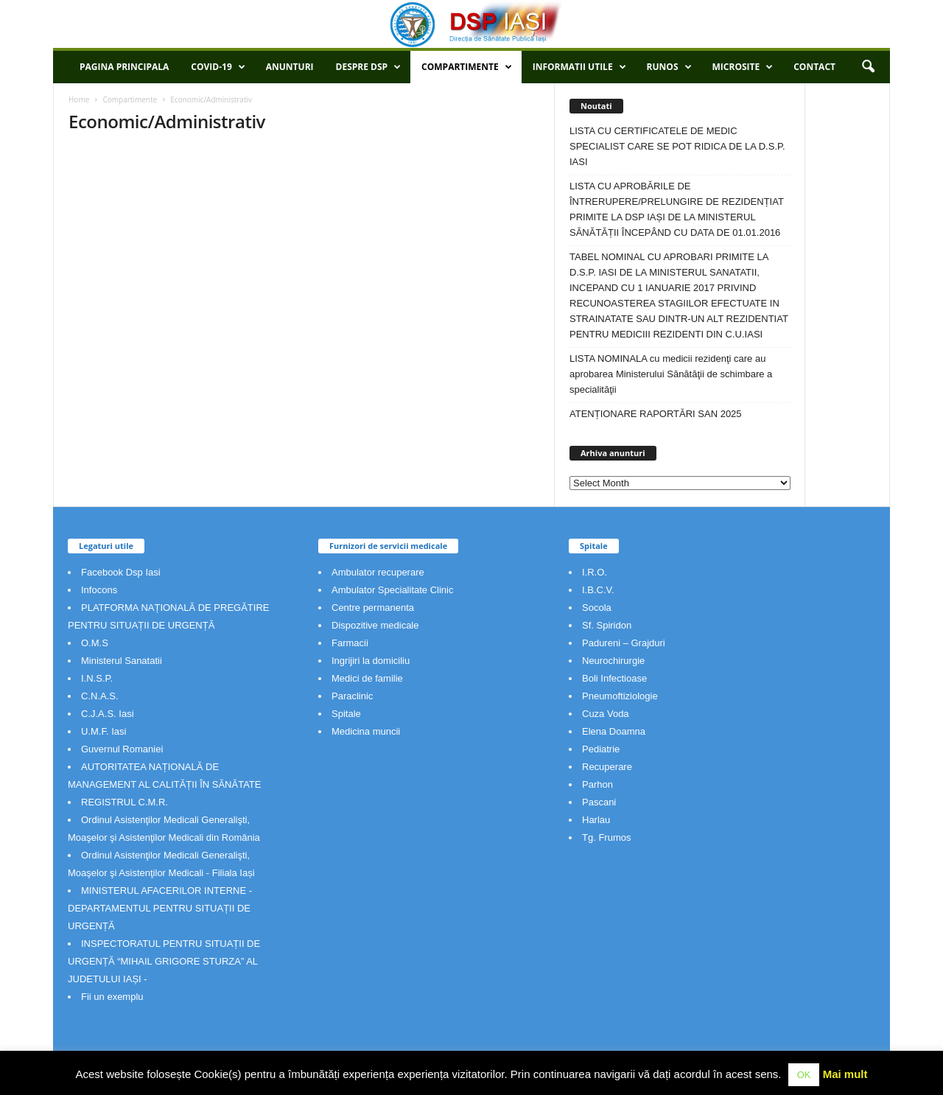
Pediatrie (601, 749)
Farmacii (350, 642)
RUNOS (669, 67)
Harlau (596, 819)
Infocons (99, 589)
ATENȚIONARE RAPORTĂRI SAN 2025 (655, 413)
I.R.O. (594, 572)
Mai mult (845, 1074)
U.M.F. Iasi (103, 731)
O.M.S (94, 642)
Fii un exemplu (112, 996)
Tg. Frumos (606, 837)
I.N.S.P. (97, 678)
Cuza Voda (605, 713)
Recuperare (607, 766)
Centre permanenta (373, 607)
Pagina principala (124, 66)
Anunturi (290, 66)
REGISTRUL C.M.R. (124, 802)
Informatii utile (579, 67)
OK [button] (804, 1074)
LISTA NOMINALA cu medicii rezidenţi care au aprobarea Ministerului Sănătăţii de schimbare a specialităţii (670, 374)
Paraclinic (352, 696)
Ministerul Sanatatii (121, 660)
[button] (868, 67)
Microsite (743, 67)
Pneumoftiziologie (620, 696)
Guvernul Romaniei (122, 749)
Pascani (599, 802)
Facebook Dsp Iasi (121, 572)
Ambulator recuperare (378, 572)
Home (79, 99)
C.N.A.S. (100, 696)
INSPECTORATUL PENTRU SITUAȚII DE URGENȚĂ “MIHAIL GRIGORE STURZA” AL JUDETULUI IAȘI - (164, 961)
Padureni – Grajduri (623, 642)
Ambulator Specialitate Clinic (392, 589)
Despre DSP (369, 67)
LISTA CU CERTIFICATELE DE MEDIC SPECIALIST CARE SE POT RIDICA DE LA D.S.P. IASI (677, 146)
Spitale (346, 713)
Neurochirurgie (613, 660)
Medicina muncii (366, 731)
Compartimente (466, 67)
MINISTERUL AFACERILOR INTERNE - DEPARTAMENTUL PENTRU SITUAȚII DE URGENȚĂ (160, 908)
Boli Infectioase (614, 678)
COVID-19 (218, 67)
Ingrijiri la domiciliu (371, 660)
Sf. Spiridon (606, 625)
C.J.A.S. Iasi (107, 713)
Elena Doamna (613, 731)
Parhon (597, 784)
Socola (596, 607)
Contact (814, 66)
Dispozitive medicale (375, 625)
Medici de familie (367, 678)
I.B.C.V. (598, 589)
